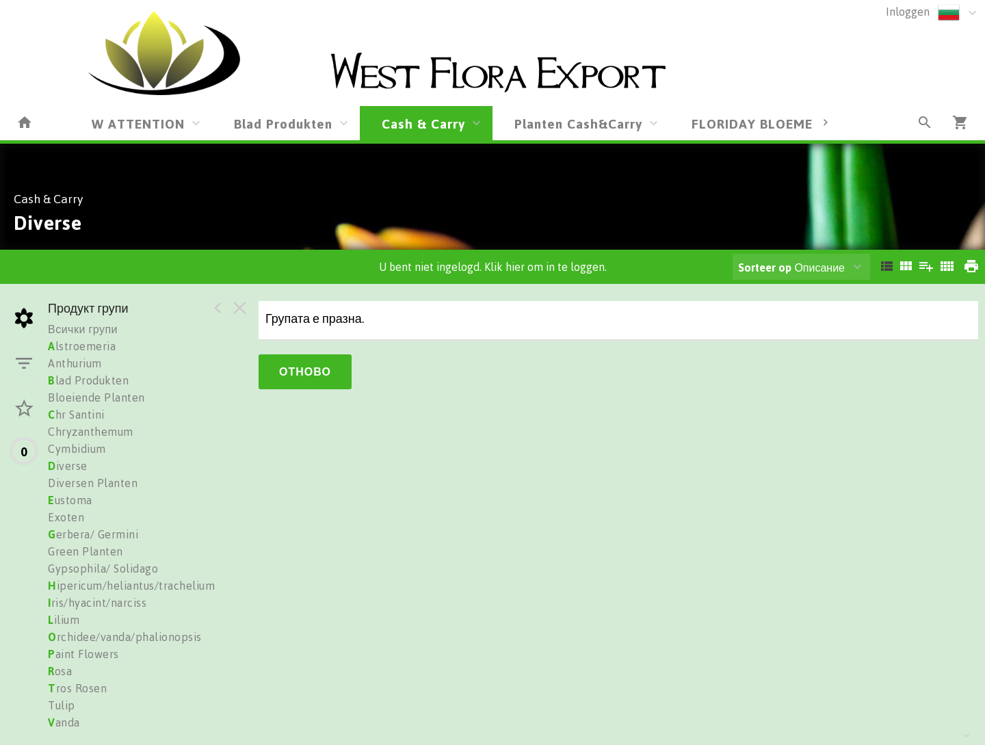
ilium (63, 620)
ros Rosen (77, 688)
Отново (305, 371)
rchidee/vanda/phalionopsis (125, 637)
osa (60, 671)
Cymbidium (77, 449)
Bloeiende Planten (96, 397)
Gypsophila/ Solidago (103, 568)
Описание (791, 267)
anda (64, 722)
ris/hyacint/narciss (97, 603)
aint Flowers (83, 654)
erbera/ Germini (93, 534)
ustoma (70, 500)
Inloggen (908, 11)
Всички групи (83, 329)
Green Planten (85, 551)
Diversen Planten (92, 483)
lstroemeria (82, 346)
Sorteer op (764, 267)
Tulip (61, 705)
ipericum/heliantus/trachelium (131, 585)
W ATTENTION (138, 123)
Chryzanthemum (90, 432)
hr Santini (76, 414)
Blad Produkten (283, 123)
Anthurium (75, 363)
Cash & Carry (423, 123)
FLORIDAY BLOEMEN (757, 123)
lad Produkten (88, 380)
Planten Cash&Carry (578, 123)
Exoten (66, 517)
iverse (68, 466)
